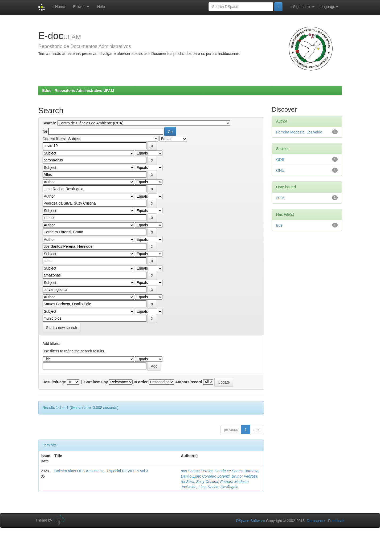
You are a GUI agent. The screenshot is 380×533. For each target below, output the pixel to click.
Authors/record (188, 382)
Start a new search (61, 328)
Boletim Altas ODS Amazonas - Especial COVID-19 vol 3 (101, 471)
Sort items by (96, 382)
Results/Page (54, 382)
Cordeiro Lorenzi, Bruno (222, 476)
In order (141, 382)
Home (59, 7)
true (279, 225)
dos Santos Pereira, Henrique (205, 471)
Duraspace (316, 521)
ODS (280, 159)
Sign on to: (302, 7)
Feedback (336, 521)
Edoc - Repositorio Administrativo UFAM (78, 90)
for (45, 131)
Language (328, 7)
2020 (280, 198)
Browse (81, 7)
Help (101, 7)
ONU (280, 170)
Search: (49, 123)
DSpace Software (250, 521)
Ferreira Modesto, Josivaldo (299, 132)
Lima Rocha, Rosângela (218, 487)
